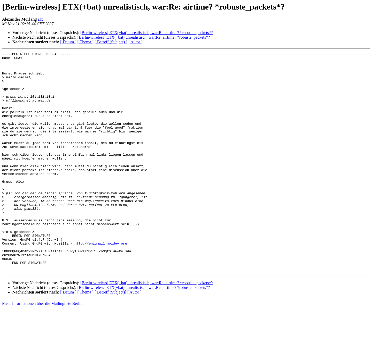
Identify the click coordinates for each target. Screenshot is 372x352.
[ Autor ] (135, 42)
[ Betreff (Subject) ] (111, 42)
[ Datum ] (68, 42)
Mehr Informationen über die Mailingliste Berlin (42, 347)
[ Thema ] (86, 42)
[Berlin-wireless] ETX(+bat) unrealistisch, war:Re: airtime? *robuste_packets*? (146, 32)
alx (40, 19)
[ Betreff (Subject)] (110, 336)
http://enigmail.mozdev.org (101, 282)
